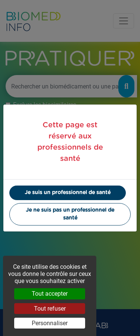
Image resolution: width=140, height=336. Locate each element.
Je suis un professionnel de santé (68, 192)
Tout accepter (50, 293)
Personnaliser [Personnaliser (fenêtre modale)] (50, 323)
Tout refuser (50, 308)
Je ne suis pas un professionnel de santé (70, 214)
